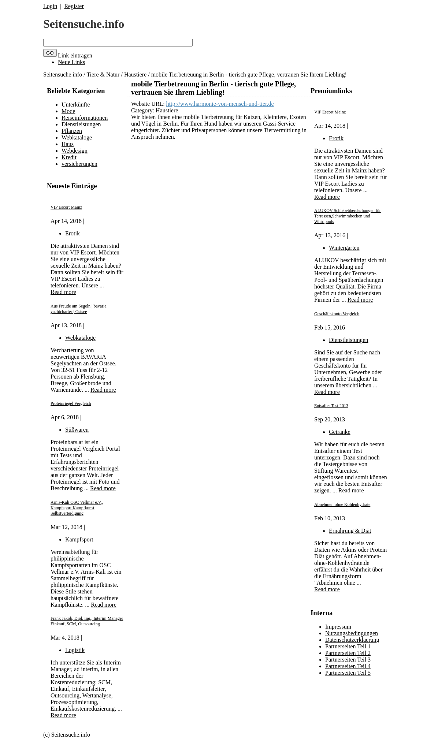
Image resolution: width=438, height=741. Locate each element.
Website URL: (148, 104)
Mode (68, 111)
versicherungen (79, 164)
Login (50, 6)
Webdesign (75, 151)
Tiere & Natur (103, 74)
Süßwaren (77, 430)
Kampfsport (79, 539)
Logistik (75, 650)
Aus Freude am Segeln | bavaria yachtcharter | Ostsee (79, 309)
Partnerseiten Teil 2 (348, 653)
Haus (68, 144)
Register (73, 6)
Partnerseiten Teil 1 (348, 646)
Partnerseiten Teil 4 (348, 666)
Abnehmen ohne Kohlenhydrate (342, 504)
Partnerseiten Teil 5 (348, 673)
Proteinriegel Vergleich (71, 403)
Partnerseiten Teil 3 (348, 659)
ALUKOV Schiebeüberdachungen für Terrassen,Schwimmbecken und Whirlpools (347, 216)
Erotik (72, 233)
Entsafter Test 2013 (331, 405)
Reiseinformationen (85, 118)
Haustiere (136, 74)
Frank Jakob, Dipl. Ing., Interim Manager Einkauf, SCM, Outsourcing (87, 621)
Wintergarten (344, 248)
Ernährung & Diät (350, 531)
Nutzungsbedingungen (351, 633)
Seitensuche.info (83, 23)
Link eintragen (75, 55)
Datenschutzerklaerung (352, 640)
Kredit (69, 157)
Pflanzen (72, 131)
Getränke (339, 432)
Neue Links (71, 62)
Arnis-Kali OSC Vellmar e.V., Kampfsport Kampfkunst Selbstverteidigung (77, 508)
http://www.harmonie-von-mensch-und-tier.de (220, 104)
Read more (63, 292)
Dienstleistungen (81, 124)
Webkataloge (77, 137)
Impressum (338, 626)
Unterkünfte (76, 104)
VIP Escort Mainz (66, 207)
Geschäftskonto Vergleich (336, 313)
